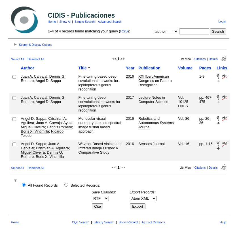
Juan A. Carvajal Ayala (54, 123)
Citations (200, 59)
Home (52, 21)
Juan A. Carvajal (34, 76)
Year (130, 68)
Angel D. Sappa (48, 81)
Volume (185, 68)
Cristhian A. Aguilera (52, 148)
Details (213, 59)
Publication (149, 68)
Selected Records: (85, 185)
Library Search (104, 222)
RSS (124, 31)
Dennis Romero (59, 127)
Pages (205, 68)
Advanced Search (110, 21)
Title (82, 68)
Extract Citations (153, 222)
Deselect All (35, 59)
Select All (17, 59)
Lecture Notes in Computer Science (153, 99)
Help (222, 222)
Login (222, 21)
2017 (130, 97)
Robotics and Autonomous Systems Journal (155, 122)
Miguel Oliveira (33, 127)
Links (222, 68)
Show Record (127, 222)
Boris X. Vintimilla (35, 131)
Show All (65, 21)
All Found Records (43, 185)
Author (27, 68)
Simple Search (85, 21)
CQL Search (80, 222)
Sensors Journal (151, 144)
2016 (130, 76)
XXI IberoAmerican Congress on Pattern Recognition (155, 80)
